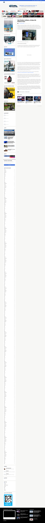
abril (9, 177)
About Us (35, 0)
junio (9, 194)
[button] (41, 2)
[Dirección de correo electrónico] (9, 163)
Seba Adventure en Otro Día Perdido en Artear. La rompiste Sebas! (37, 102)
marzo (9, 235)
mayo (9, 178)
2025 (4, 487)
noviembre (9, 245)
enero (9, 173)
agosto (9, 182)
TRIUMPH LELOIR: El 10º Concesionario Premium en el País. (29, 102)
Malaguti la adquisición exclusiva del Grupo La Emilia (20, 102)
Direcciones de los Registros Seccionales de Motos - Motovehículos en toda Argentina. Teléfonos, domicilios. (11, 137)
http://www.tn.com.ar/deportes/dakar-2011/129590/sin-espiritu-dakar (25, 72)
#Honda (5, 486)
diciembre (9, 172)
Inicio (32, 0)
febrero (9, 189)
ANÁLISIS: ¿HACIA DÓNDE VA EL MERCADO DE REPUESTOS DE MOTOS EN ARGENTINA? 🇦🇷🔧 (11, 146)
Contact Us (41, 0)
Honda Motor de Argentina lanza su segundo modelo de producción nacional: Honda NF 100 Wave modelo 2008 (11, 142)
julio (9, 240)
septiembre (9, 183)
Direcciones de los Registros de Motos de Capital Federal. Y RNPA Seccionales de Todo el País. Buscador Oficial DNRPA (37, 511)
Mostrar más (7, 115)
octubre (9, 184)
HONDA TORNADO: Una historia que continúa (11, 149)
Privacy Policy (37, 0)
